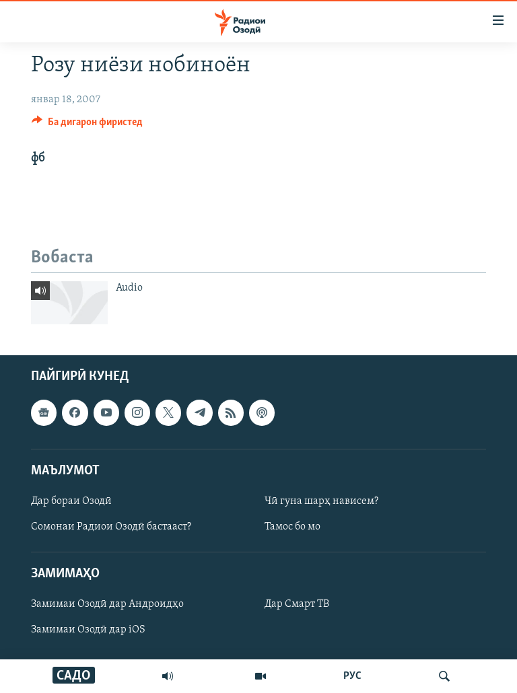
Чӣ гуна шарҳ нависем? (321, 501)
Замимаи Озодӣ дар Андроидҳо (107, 604)
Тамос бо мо (292, 526)
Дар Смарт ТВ (297, 604)
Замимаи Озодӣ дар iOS (88, 630)
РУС (352, 676)
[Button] (87, 125)
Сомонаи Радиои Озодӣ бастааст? (111, 526)
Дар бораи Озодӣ (71, 501)
